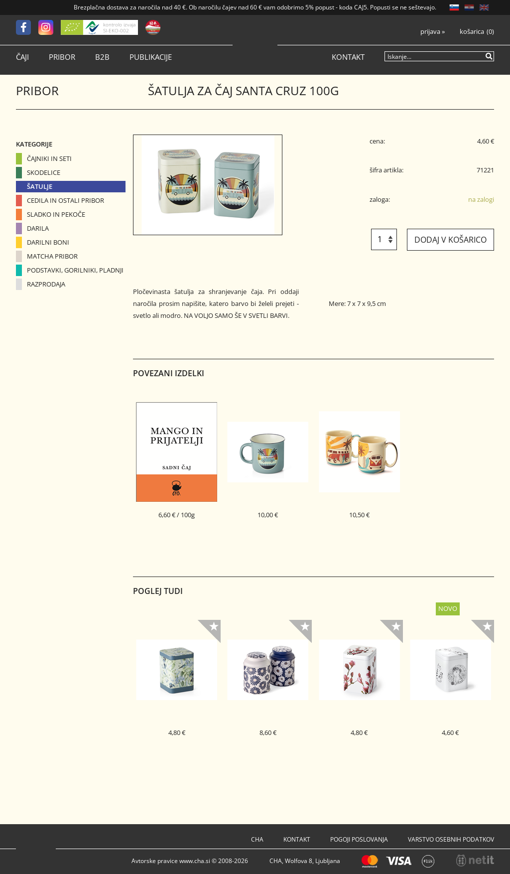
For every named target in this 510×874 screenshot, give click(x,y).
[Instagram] (49, 27)
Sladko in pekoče (56, 214)
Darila (38, 228)
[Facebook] (27, 27)
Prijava (432, 31)
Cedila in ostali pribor (65, 200)
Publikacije (150, 57)
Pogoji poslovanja (359, 839)
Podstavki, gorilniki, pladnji (75, 270)
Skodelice (43, 172)
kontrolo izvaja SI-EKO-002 (119, 27)
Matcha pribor (52, 256)
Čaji (22, 57)
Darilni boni (48, 242)
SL (454, 7)
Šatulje (39, 186)
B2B (102, 57)
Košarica (472, 31)
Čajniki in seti (49, 158)
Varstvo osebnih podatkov (451, 839)
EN (484, 7)
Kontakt (348, 57)
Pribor (62, 57)
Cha (257, 839)
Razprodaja (46, 284)
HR (469, 7)
